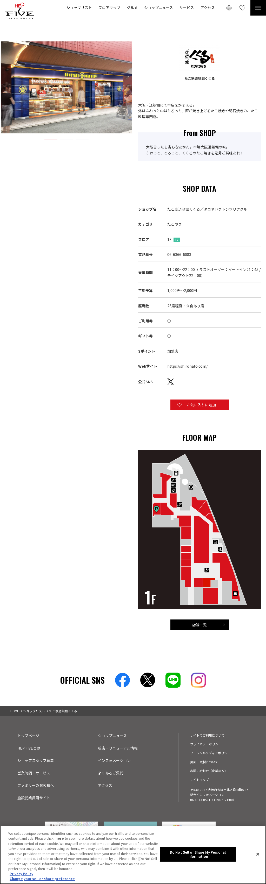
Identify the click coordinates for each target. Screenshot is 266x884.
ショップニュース (158, 7)
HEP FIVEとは (28, 748)
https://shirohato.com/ (187, 366)
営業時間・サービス (33, 772)
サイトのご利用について (207, 735)
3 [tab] (82, 138)
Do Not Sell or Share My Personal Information (198, 855)
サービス (186, 7)
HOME (14, 711)
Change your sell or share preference (42, 879)
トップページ (28, 735)
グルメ (132, 7)
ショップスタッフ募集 (35, 760)
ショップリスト (79, 7)
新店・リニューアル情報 (118, 748)
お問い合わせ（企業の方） (209, 770)
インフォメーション (114, 760)
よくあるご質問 (110, 772)
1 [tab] (50, 138)
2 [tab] (66, 138)
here (60, 839)
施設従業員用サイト (33, 797)
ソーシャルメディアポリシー (210, 753)
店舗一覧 (199, 624)
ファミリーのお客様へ (35, 785)
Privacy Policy (21, 874)
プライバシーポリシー (205, 744)
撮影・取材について (204, 762)
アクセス (208, 7)
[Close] (257, 854)
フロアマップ (109, 7)
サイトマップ (199, 779)
